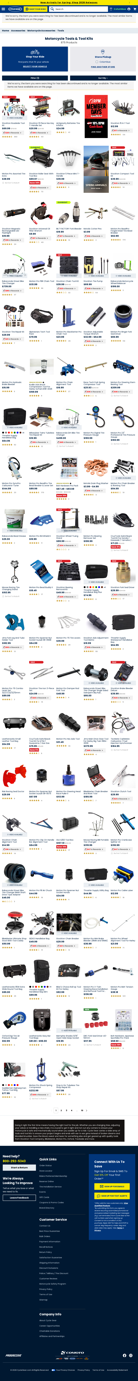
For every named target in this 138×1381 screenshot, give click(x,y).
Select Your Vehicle (35, 66)
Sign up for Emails (114, 1186)
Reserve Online (46, 1181)
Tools (60, 30)
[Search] (78, 9)
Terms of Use (45, 1294)
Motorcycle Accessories (41, 30)
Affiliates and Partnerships (51, 1336)
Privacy (97, 1230)
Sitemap (43, 1299)
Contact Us (44, 1225)
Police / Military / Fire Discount (53, 1273)
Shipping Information (49, 1262)
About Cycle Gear (47, 1320)
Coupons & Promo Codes (51, 1202)
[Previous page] (51, 1110)
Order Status (45, 1165)
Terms (119, 1228)
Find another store (103, 67)
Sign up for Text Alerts (114, 1196)
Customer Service (53, 1220)
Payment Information (49, 1241)
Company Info (50, 1314)
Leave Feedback (19, 1197)
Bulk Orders (44, 1236)
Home (5, 30)
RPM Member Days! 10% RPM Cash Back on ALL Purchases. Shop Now (69, 2)
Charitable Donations (49, 1331)
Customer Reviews (48, 1278)
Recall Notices (46, 1247)
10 (82, 1110)
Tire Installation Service (50, 1186)
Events (42, 1192)
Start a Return (19, 1167)
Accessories (18, 30)
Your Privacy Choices (65, 1370)
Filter (35, 78)
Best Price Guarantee (49, 1231)
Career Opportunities (49, 1325)
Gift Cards (44, 1197)
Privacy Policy (45, 1289)
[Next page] (86, 1110)
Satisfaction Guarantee (50, 1257)
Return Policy (45, 1252)
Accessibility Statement (117, 1370)
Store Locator (45, 1170)
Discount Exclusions (48, 1268)
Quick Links (48, 1159)
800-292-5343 (14, 1161)
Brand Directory (46, 1207)
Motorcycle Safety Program (52, 1283)
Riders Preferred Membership (53, 1176)
